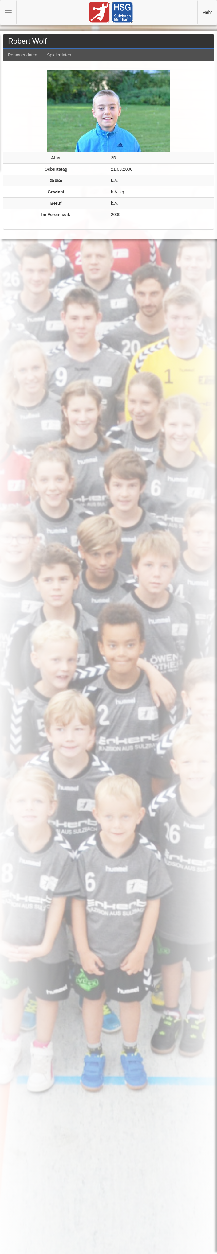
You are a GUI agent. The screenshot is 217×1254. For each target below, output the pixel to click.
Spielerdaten (59, 54)
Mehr (207, 12)
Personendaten (22, 54)
